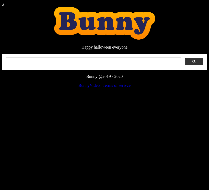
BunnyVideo (89, 85)
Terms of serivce (117, 85)
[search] (93, 61)
